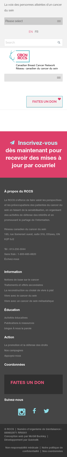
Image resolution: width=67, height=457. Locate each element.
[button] (59, 42)
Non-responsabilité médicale (21, 448)
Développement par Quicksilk (21, 440)
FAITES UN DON (44, 101)
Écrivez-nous (11, 259)
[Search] (33, 42)
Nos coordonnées (52, 451)
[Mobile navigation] (33, 21)
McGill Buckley (37, 436)
